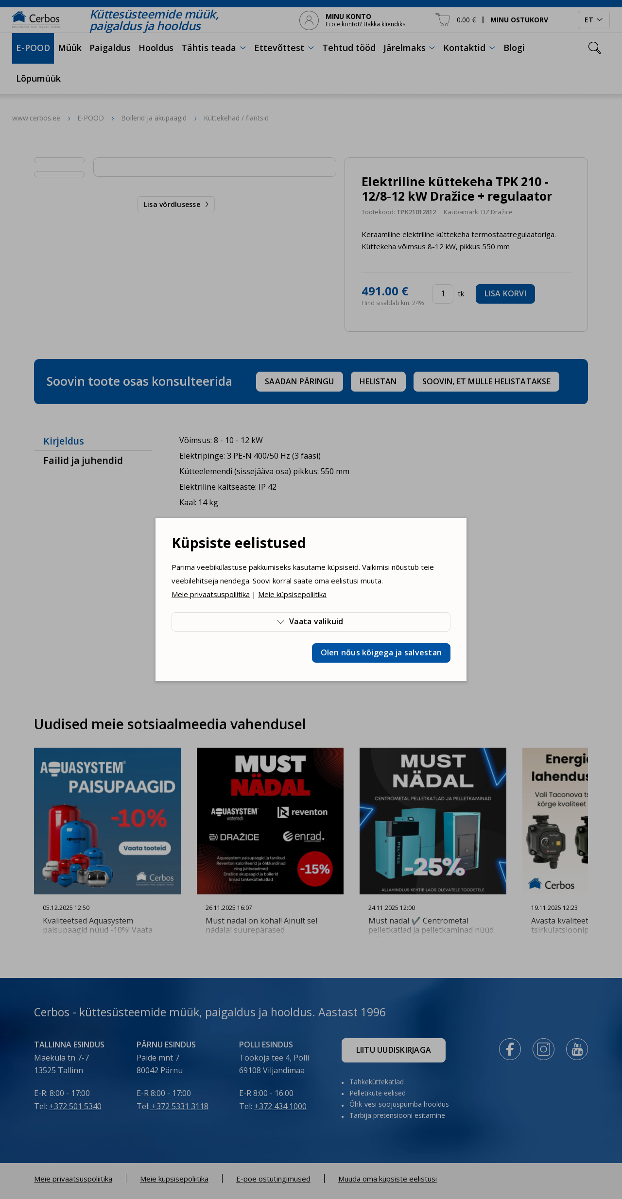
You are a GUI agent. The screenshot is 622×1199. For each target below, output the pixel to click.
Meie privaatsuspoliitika (211, 594)
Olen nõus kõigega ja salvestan (381, 652)
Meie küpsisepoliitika (292, 594)
